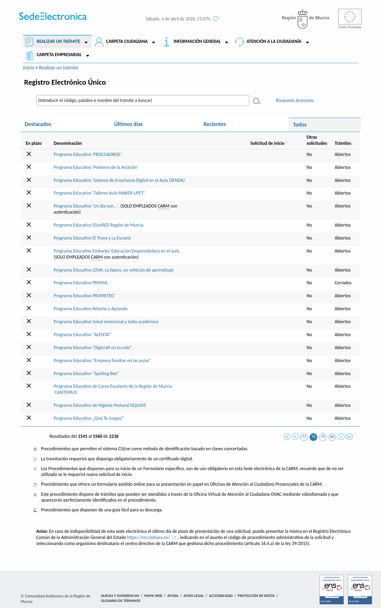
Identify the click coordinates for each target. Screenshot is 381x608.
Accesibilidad (221, 595)
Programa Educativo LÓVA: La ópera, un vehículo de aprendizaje (114, 270)
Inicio (28, 67)
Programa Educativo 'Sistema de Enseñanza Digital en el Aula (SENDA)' (120, 180)
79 (323, 436)
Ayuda (172, 595)
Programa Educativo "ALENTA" (82, 334)
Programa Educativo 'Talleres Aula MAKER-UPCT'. (100, 193)
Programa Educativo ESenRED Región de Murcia (98, 225)
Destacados (38, 124)
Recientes (214, 124)
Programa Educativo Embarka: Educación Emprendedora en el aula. (117, 251)
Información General (196, 41)
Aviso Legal (193, 595)
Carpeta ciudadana (126, 41)
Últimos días (128, 124)
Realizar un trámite (58, 41)
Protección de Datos (256, 595)
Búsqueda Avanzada (295, 100)
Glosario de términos (120, 600)
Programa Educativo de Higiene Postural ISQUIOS (100, 405)
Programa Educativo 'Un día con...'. (86, 206)
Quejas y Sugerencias (120, 595)
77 (304, 436)
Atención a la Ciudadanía (273, 41)
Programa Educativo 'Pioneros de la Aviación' (96, 167)
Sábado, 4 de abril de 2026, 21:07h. (178, 19)
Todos (300, 124)
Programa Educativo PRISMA (80, 283)
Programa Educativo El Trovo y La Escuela (92, 238)
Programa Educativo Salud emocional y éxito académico (106, 322)
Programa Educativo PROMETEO (84, 296)
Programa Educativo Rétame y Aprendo (91, 309)
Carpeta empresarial (59, 54)
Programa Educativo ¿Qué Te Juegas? (88, 418)
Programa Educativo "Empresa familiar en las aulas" (102, 360)
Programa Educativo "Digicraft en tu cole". (93, 347)
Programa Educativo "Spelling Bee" (86, 373)
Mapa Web (153, 595)
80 (332, 436)
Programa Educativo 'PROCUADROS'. (88, 154)
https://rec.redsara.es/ (148, 537)
